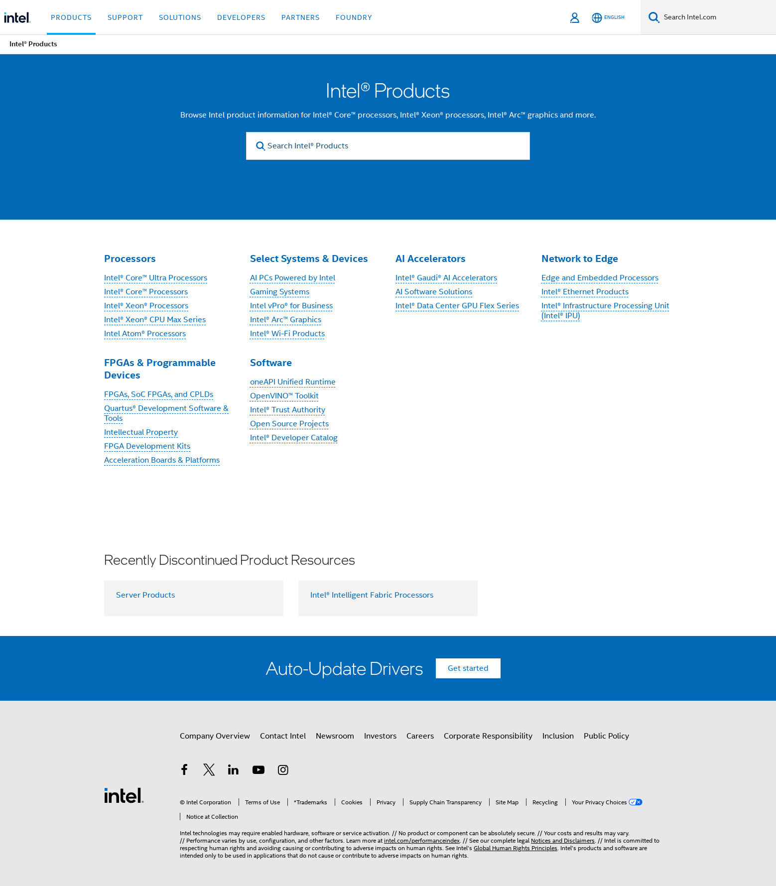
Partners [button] (300, 17)
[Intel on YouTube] (258, 776)
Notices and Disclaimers (563, 831)
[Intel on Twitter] (209, 776)
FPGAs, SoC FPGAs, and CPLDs (158, 394)
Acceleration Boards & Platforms (162, 460)
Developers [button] (241, 17)
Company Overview (215, 741)
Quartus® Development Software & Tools (166, 413)
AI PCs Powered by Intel (292, 278)
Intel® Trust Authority (287, 410)
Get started (468, 668)
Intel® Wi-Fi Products (287, 334)
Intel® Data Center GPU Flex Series (457, 306)
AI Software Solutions (433, 292)
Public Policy (606, 741)
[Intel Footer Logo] (124, 793)
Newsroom (335, 741)
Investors (380, 741)
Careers (420, 741)
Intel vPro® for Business (291, 306)
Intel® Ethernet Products (585, 292)
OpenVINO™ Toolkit (284, 396)
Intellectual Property (141, 432)
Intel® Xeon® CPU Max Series (155, 320)
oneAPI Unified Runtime (293, 382)
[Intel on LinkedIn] (233, 776)
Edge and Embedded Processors (599, 278)
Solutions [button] (180, 17)
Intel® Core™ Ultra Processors (155, 278)
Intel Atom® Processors (145, 334)
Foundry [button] (354, 17)
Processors (130, 258)
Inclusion (558, 741)
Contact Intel (283, 741)
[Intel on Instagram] (282, 776)
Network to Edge (579, 258)
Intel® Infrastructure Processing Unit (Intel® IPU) (605, 311)
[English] (608, 17)
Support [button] (125, 17)
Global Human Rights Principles (515, 838)
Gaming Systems (279, 292)
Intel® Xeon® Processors (146, 306)
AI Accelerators (430, 258)
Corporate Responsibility (488, 741)
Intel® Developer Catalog (294, 438)
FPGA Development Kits (147, 446)
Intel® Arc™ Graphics (285, 320)
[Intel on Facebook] (184, 776)
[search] (260, 146)
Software (271, 363)
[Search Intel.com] (718, 17)
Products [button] (71, 17)
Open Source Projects (289, 424)
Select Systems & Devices (309, 258)
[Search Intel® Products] (388, 146)
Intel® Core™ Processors (146, 292)
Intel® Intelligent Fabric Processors (371, 595)
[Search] (654, 17)
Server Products (145, 595)
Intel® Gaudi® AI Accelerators (446, 278)
